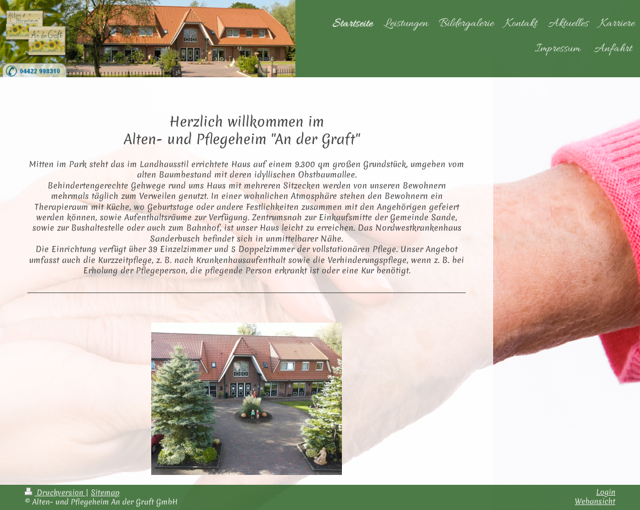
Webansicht (595, 501)
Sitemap (105, 492)
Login (605, 492)
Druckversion (55, 492)
